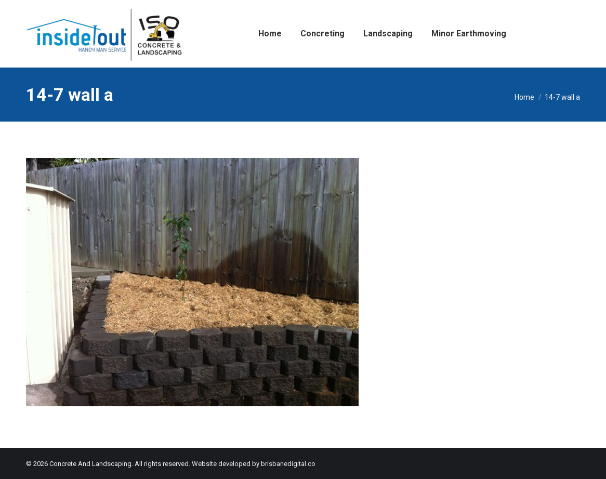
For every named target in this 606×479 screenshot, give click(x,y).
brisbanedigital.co (288, 464)
